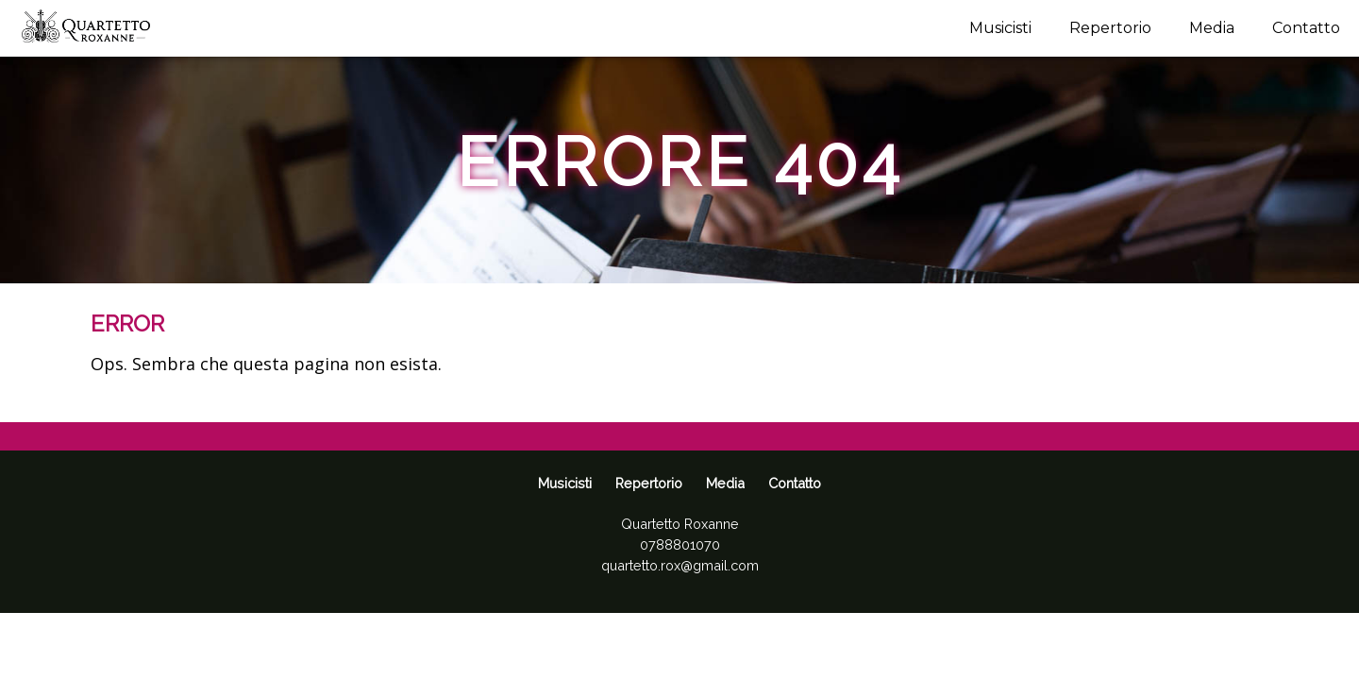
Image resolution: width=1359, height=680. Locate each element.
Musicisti (1000, 28)
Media (1211, 28)
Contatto (1306, 28)
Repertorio (1110, 28)
